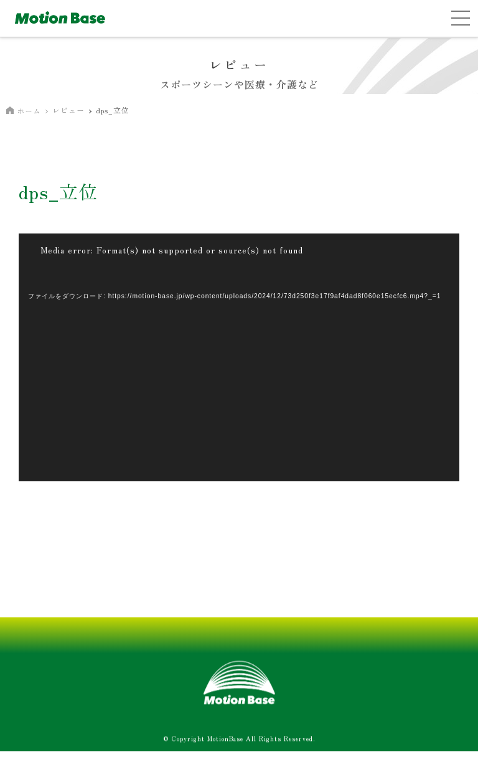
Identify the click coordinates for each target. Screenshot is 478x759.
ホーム (29, 110)
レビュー (68, 110)
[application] (239, 357)
